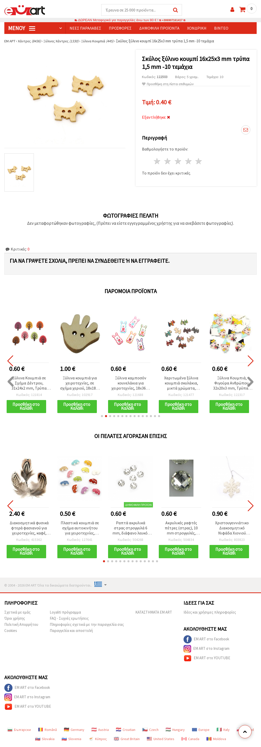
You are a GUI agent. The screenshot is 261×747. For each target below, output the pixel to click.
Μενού (21, 28)
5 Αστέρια (199, 161)
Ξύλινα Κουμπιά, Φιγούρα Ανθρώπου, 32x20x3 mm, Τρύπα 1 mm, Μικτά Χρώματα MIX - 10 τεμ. (232, 384)
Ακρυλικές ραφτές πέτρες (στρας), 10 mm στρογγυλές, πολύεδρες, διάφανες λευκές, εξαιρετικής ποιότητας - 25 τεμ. (181, 529)
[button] (102, 417)
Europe (201, 730)
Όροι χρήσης (14, 619)
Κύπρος (97, 739)
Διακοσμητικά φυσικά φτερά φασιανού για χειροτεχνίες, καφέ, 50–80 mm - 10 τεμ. (29, 529)
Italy (223, 730)
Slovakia (45, 740)
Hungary (175, 730)
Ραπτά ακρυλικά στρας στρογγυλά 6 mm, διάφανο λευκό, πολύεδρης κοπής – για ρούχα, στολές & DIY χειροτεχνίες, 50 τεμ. (130, 529)
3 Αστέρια (178, 161)
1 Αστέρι (157, 161)
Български (19, 730)
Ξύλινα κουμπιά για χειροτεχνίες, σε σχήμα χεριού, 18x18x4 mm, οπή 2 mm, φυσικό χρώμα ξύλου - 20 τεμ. (80, 384)
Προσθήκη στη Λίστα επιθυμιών (168, 84)
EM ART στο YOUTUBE (207, 659)
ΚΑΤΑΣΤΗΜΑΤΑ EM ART (153, 613)
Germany (74, 730)
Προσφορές (120, 28)
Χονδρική (196, 28)
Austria (100, 730)
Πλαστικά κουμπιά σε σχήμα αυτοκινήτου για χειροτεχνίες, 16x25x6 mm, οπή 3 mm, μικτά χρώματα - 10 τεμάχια (79, 529)
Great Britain (127, 739)
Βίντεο (221, 28)
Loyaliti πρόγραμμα (65, 613)
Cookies (10, 631)
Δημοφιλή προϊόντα (159, 28)
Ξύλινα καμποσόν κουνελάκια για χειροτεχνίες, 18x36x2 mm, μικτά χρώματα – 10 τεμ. (130, 384)
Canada (190, 739)
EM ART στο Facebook (206, 640)
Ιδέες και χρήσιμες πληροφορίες (210, 613)
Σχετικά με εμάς (17, 613)
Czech (150, 730)
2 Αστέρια (168, 161)
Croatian (125, 730)
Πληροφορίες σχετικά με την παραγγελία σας (87, 625)
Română (47, 730)
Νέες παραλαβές (85, 28)
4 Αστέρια (188, 161)
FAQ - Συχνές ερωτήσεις (69, 619)
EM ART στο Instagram (206, 650)
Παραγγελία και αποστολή (71, 631)
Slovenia (71, 740)
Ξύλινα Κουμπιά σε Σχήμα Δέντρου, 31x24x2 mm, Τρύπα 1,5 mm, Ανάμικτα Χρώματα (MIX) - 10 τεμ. (29, 384)
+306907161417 (172, 20)
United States (160, 739)
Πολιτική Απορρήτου (21, 625)
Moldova (216, 739)
